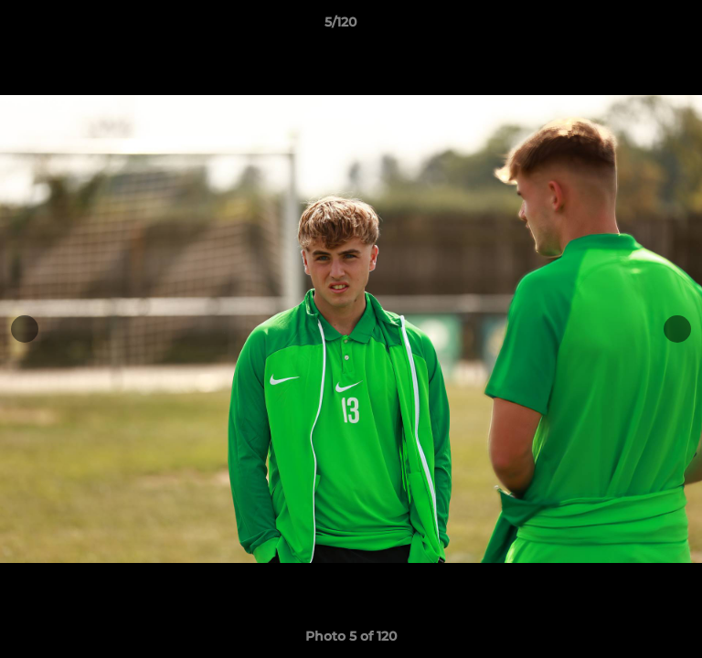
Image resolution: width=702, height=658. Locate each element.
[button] (636, 26)
